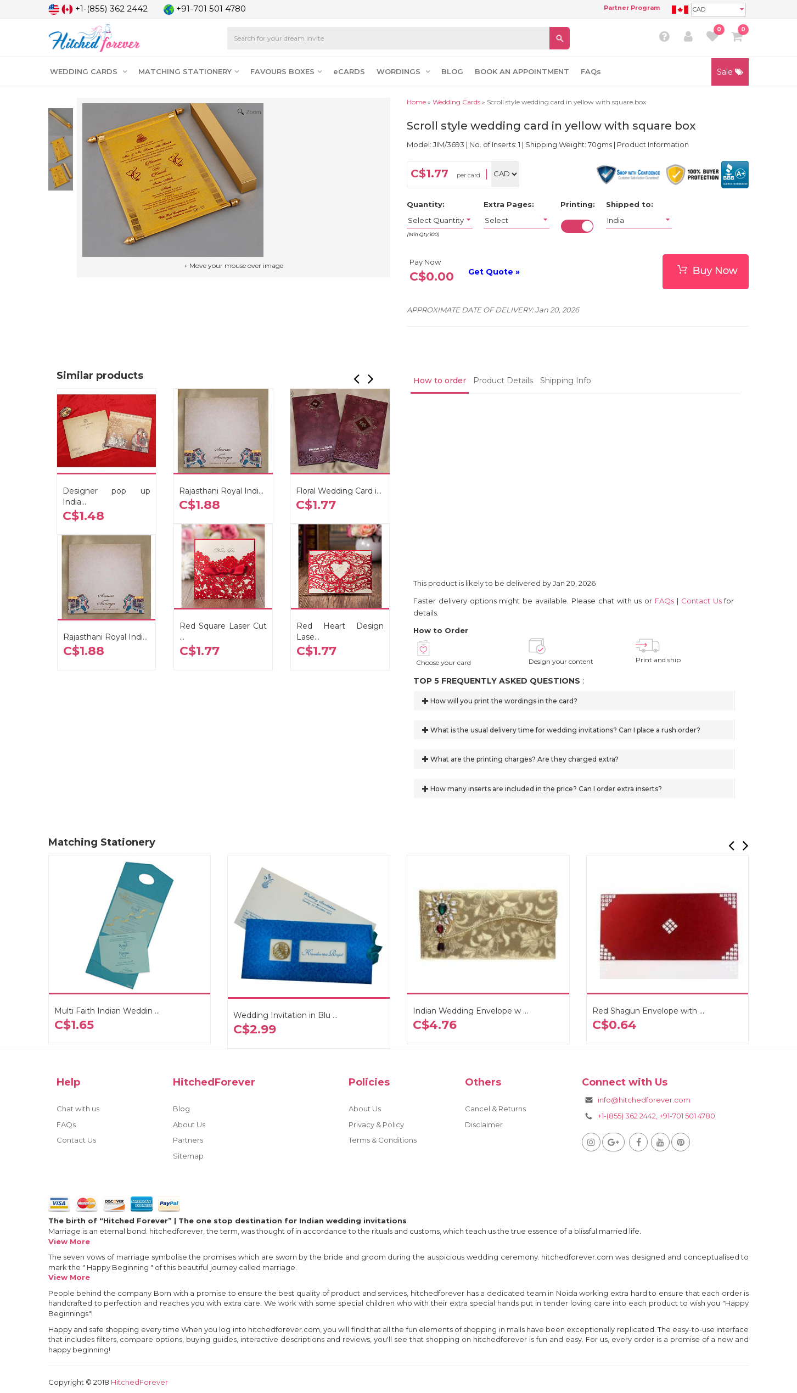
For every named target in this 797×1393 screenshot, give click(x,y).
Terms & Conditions (383, 1139)
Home (416, 102)
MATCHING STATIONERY (188, 71)
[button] (357, 381)
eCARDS (349, 71)
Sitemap (188, 1155)
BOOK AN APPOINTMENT (522, 71)
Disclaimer (484, 1124)
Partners (188, 1139)
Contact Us (701, 600)
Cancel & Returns (495, 1108)
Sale (730, 72)
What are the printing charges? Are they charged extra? (520, 759)
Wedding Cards (456, 102)
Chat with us (78, 1108)
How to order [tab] (439, 380)
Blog (181, 1108)
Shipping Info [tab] (565, 380)
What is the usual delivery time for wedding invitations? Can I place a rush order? (561, 730)
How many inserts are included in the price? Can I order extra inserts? (542, 789)
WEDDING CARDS (88, 71)
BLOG (452, 71)
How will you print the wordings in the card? (499, 701)
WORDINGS (403, 71)
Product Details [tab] (503, 380)
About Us (189, 1124)
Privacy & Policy (376, 1124)
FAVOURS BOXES (286, 71)
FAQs (591, 71)
